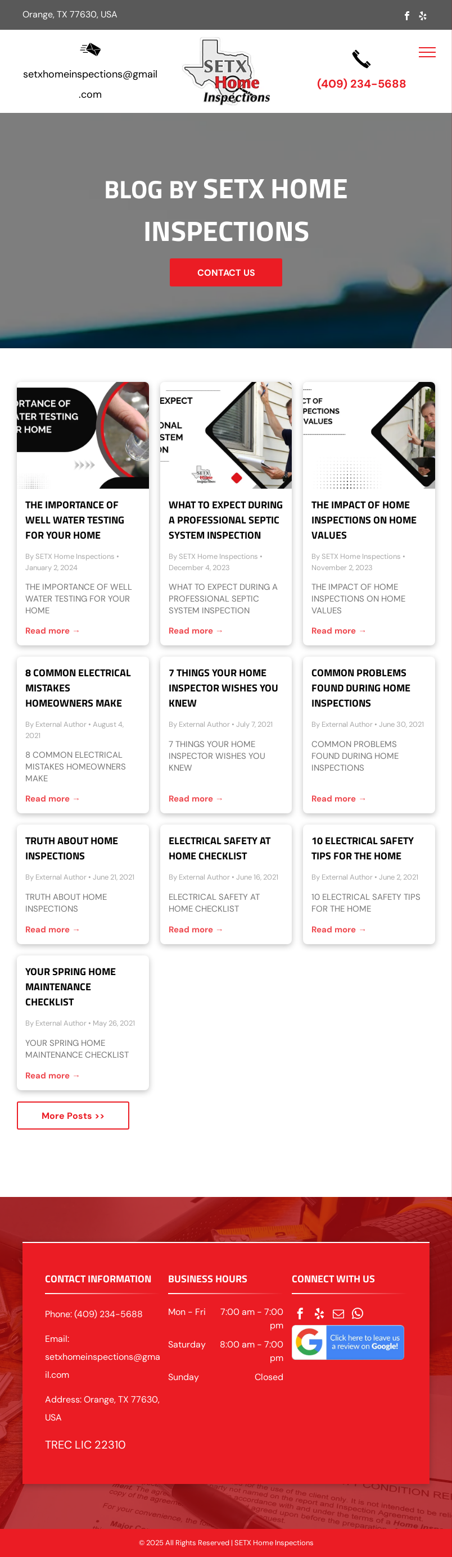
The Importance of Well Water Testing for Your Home (74, 520)
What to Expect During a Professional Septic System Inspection (226, 520)
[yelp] (423, 17)
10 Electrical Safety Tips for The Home (362, 848)
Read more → (52, 630)
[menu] (427, 52)
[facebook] (407, 17)
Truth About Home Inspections (71, 848)
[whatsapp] (357, 1315)
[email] (338, 1315)
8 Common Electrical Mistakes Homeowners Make (78, 688)
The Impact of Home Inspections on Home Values (364, 520)
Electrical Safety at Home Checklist (219, 848)
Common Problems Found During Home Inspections (360, 688)
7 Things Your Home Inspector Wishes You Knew (223, 688)
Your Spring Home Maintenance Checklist (70, 986)
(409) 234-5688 (361, 83)
